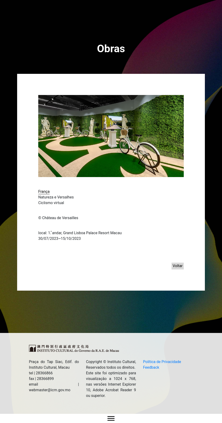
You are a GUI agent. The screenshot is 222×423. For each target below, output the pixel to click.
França (44, 191)
